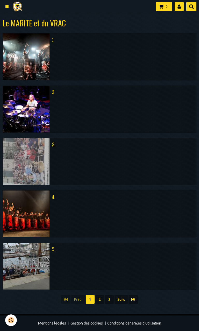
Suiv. (121, 299)
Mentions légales (52, 323)
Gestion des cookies (86, 323)
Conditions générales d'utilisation (134, 323)
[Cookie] (11, 320)
